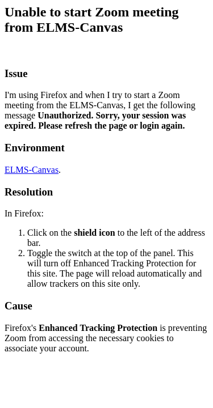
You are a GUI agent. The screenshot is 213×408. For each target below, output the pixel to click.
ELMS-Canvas (32, 170)
